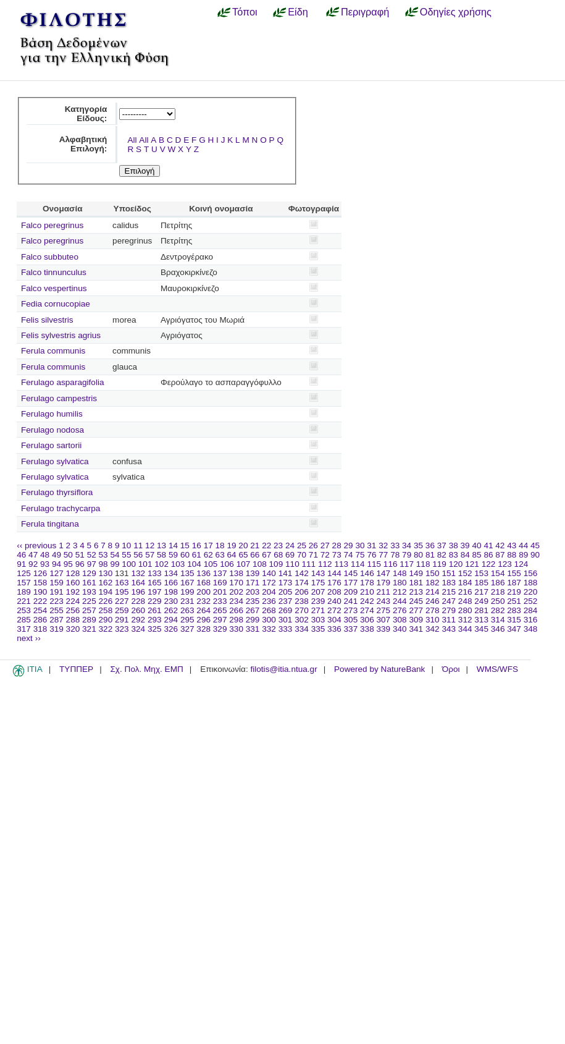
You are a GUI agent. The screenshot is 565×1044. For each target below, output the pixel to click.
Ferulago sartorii (51, 445)
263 (187, 610)
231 (187, 601)
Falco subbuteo (49, 256)
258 (106, 610)
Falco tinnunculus (53, 272)
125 (24, 573)
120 (456, 564)
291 (122, 619)
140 (269, 573)
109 (276, 564)
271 (318, 610)
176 (334, 582)
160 (73, 582)
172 (269, 582)
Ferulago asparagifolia (62, 382)
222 (40, 601)
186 (498, 582)
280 (465, 610)
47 (33, 554)
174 (302, 582)
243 (384, 601)
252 (531, 601)
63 (220, 554)
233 (220, 601)
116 (390, 564)
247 (449, 601)
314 (498, 619)
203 (253, 591)
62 (208, 554)
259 (122, 610)
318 (40, 629)
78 (395, 554)
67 (266, 554)
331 (253, 629)
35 (418, 545)
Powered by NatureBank (379, 669)
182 (432, 582)
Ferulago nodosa (52, 430)
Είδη (298, 11)
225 (89, 601)
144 (334, 573)
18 (220, 545)
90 (535, 554)
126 (40, 573)
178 (367, 582)
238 (302, 601)
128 (73, 573)
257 (89, 610)
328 (203, 629)
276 (400, 610)
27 (325, 545)
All (131, 140)
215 (449, 591)
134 (171, 573)
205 (285, 591)
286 (40, 619)
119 (439, 564)
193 (89, 591)
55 (126, 554)
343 (449, 629)
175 (318, 582)
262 (171, 610)
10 (126, 545)
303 (318, 619)
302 (302, 619)
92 (33, 564)
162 (106, 582)
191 (56, 591)
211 (384, 591)
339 (384, 629)
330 (236, 629)
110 (292, 564)
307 (384, 619)
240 (334, 601)
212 (400, 591)
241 (351, 601)
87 (499, 554)
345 (481, 629)
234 (236, 601)
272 (334, 610)
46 (21, 554)
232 (203, 601)
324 (138, 629)
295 (187, 619)
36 (430, 545)
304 (334, 619)
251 (514, 601)
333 (285, 629)
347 (514, 629)
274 (367, 610)
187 (514, 582)
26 (313, 545)
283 (514, 610)
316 (531, 619)
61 (196, 554)
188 (531, 582)
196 (138, 591)
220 (531, 591)
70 (301, 554)
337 (351, 629)
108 (260, 564)
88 (511, 554)
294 (171, 619)
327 (187, 629)
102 (161, 564)
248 (465, 601)
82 (441, 554)
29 (348, 545)
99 (114, 564)
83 (453, 554)
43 (511, 545)
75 (359, 554)
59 (173, 554)
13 (161, 545)
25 (301, 545)
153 (481, 573)
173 (285, 582)
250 (498, 601)
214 (432, 591)
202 (236, 591)
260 (138, 610)
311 (449, 619)
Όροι (451, 669)
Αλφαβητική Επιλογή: (83, 144)
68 (278, 554)
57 (149, 554)
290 (106, 619)
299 (253, 619)
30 (359, 545)
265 (220, 610)
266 (236, 610)
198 (171, 591)
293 (155, 619)
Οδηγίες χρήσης (456, 11)
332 (269, 629)
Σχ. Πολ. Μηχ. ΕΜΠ (146, 669)
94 (56, 564)
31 (371, 545)
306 (367, 619)
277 (416, 610)
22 (266, 545)
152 (465, 573)
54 (114, 554)
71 (313, 554)
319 (56, 629)
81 (430, 554)
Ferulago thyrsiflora (57, 492)
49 (56, 554)
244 (400, 601)
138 (236, 573)
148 (400, 573)
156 (531, 573)
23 (278, 545)
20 (243, 545)
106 (227, 564)
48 (44, 554)
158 (40, 582)
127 (56, 573)
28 (336, 545)
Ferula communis (53, 350)
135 (187, 573)
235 (253, 601)
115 (374, 564)
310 (432, 619)
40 (476, 545)
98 (103, 564)
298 (236, 619)
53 (103, 554)
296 (203, 619)
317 (24, 629)
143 (318, 573)
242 (367, 601)
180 (400, 582)
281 (481, 610)
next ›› (29, 638)
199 (187, 591)
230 (171, 601)
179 (384, 582)
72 (325, 554)
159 (56, 582)
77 (383, 554)
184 (465, 582)
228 (138, 601)
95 (68, 564)
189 (24, 591)
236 (269, 601)
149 (416, 573)
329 (220, 629)
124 (521, 564)
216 (465, 591)
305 (351, 619)
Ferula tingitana (50, 523)
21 (254, 545)
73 (336, 554)
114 (358, 564)
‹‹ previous (36, 545)
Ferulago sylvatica (55, 461)
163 (122, 582)
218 (498, 591)
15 (185, 545)
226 (106, 601)
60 (185, 554)
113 (341, 564)
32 (383, 545)
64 (231, 554)
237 (285, 601)
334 (302, 629)
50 (68, 554)
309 (416, 619)
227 (122, 601)
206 (302, 591)
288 (73, 619)
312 (465, 619)
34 (406, 545)
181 (416, 582)
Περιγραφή (365, 11)
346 (498, 629)
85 (477, 554)
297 (220, 619)
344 (465, 629)
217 (481, 591)
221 (24, 601)
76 (371, 554)
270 (302, 610)
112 (325, 564)
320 (73, 629)
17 (208, 545)
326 (171, 629)
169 (220, 582)
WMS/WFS (497, 669)
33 (395, 545)
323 (122, 629)
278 (432, 610)
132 (138, 573)
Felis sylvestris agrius (61, 335)
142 (302, 573)
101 (145, 564)
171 (253, 582)
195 (122, 591)
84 (465, 554)
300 (269, 619)
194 (106, 591)
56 (138, 554)
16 (196, 545)
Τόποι (244, 11)
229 (155, 601)
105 (211, 564)
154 (498, 573)
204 (269, 591)
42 (499, 545)
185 (481, 582)
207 (318, 591)
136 (203, 573)
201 (220, 591)
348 (531, 629)
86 (488, 554)
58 (161, 554)
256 (73, 610)
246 (432, 601)
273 (351, 610)
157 (24, 582)
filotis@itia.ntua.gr (283, 669)
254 (40, 610)
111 (309, 564)
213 (416, 591)
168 (203, 582)
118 (423, 564)
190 (40, 591)
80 (418, 554)
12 (149, 545)
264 (203, 610)
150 (432, 573)
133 (155, 573)
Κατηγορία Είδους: (86, 113)
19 (231, 545)
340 (400, 629)
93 (44, 564)
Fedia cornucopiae (55, 303)
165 (155, 582)
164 (138, 582)
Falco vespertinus (54, 288)
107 (243, 564)
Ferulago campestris (59, 398)
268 (269, 610)
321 (89, 629)
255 (56, 610)
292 (138, 619)
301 (285, 619)
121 (472, 564)
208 (334, 591)
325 (155, 629)
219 (514, 591)
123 (505, 564)
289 (89, 619)
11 (138, 545)
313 (481, 619)
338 (367, 629)
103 (178, 564)
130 (106, 573)
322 (106, 629)
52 (91, 554)
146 (367, 573)
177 (351, 582)
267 (253, 610)
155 (514, 573)
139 (253, 573)
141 (285, 573)
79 (406, 554)
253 (24, 610)
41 (488, 545)
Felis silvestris (47, 320)
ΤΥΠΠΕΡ (76, 669)
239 (318, 601)
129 (89, 573)
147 (384, 573)
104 (194, 564)
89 (523, 554)
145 (351, 573)
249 (481, 601)
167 (187, 582)
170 (236, 582)
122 (489, 564)
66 (254, 554)
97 (91, 564)
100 (129, 564)
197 (155, 591)
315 (514, 619)
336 (334, 629)
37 (441, 545)
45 (535, 545)
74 (348, 554)
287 (56, 619)
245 (416, 601)
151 (449, 573)
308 (400, 619)
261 (155, 610)
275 (384, 610)
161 (89, 582)
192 (73, 591)
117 (407, 564)
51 (80, 554)
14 (173, 545)
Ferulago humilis (52, 413)
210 (367, 591)
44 (523, 545)
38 (453, 545)
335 (318, 629)
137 (220, 573)
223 (56, 601)
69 (290, 554)
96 (80, 564)
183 (449, 582)
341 (416, 629)
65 (243, 554)
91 (21, 564)
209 (351, 591)
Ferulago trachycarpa (60, 508)
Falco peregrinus (52, 225)
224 (73, 601)
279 (449, 610)
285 (24, 619)
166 (171, 582)
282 (498, 610)
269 (285, 610)
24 (290, 545)
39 (465, 545)
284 (531, 610)
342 (432, 629)
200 (203, 591)
